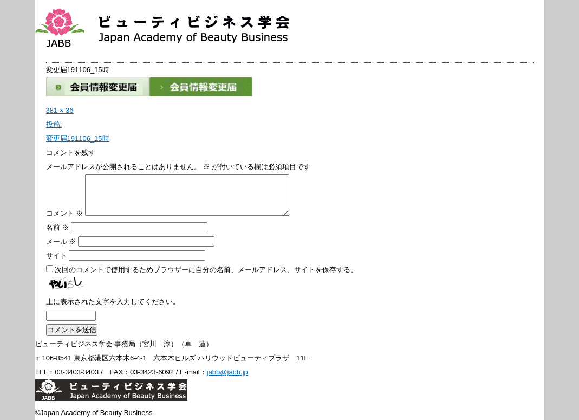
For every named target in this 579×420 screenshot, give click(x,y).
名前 (57, 227)
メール (61, 241)
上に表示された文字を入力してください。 (113, 302)
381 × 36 (60, 110)
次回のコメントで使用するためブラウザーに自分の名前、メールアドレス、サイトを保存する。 (206, 270)
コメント (64, 213)
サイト (56, 255)
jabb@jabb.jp (227, 372)
